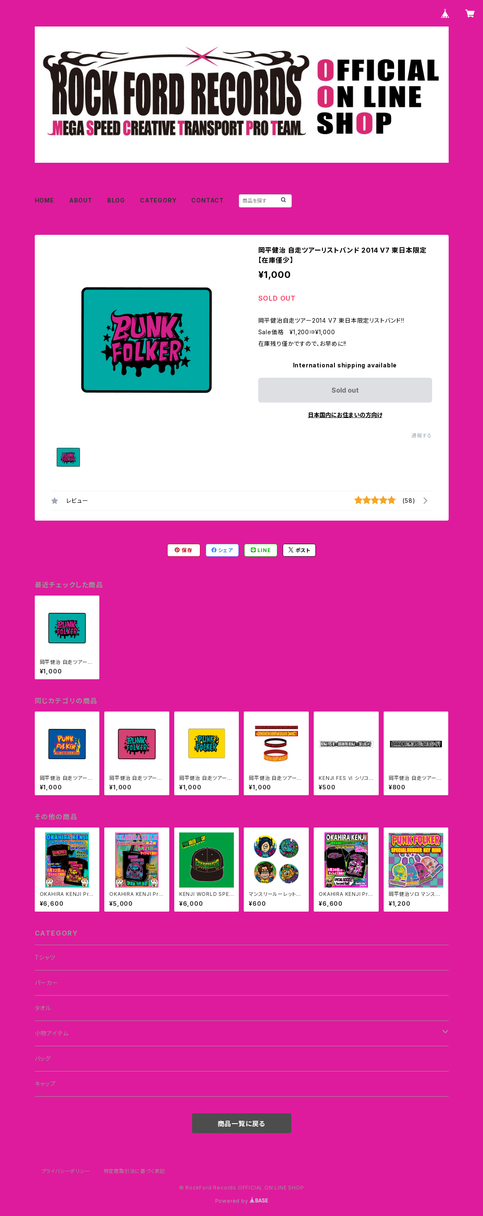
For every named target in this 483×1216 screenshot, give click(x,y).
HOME (44, 200)
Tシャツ (45, 957)
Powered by (241, 1201)
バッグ (43, 1058)
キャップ (45, 1083)
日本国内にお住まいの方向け (345, 414)
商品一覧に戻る (242, 1123)
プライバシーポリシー (65, 1171)
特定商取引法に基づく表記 (134, 1171)
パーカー (46, 982)
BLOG (116, 200)
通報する (421, 435)
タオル (43, 1007)
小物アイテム (52, 1033)
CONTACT (207, 200)
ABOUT (80, 200)
